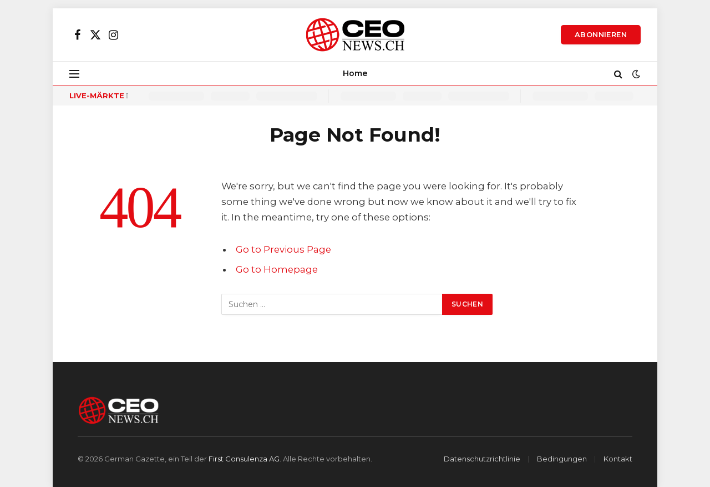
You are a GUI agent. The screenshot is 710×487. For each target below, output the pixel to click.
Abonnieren (601, 34)
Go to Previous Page (283, 249)
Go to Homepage (277, 269)
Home (355, 73)
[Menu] (74, 74)
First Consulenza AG (244, 458)
